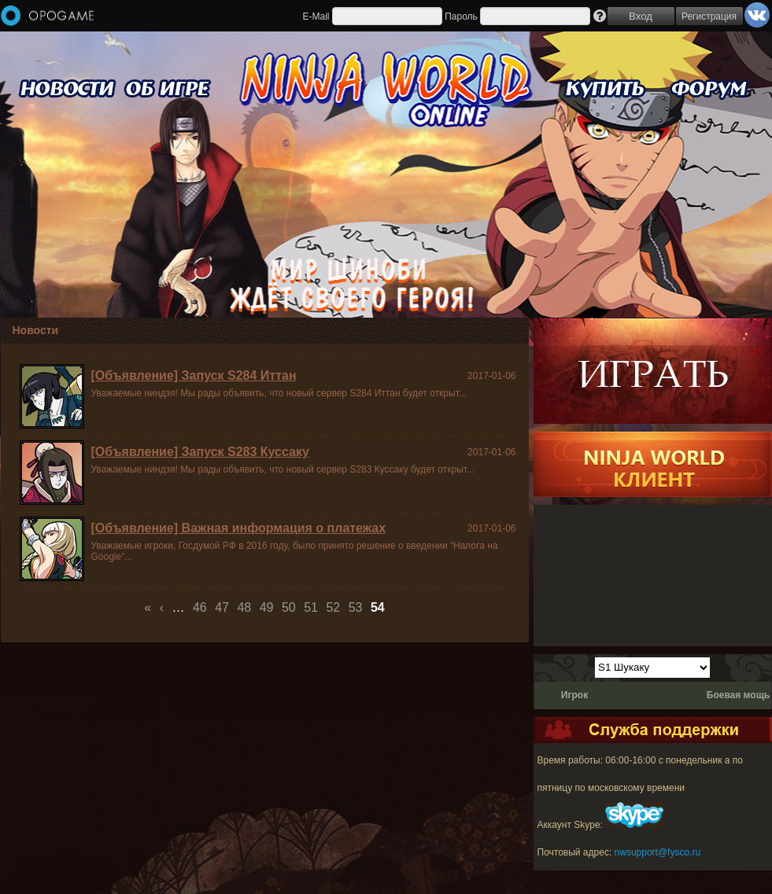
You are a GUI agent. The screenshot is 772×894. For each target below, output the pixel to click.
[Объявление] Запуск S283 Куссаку (200, 451)
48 (244, 607)
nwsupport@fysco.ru (658, 852)
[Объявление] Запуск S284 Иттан (194, 375)
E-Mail (315, 16)
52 (333, 607)
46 (200, 607)
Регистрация (709, 16)
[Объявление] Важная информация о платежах (238, 528)
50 (289, 607)
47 (222, 607)
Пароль (461, 16)
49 (267, 607)
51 (311, 607)
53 (356, 607)
